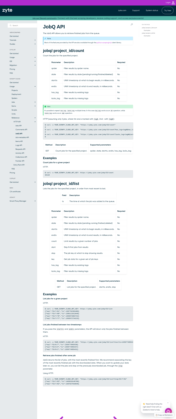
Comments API (21, 129)
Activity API (20, 153)
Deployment (16, 94)
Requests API (20, 149)
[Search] (22, 25)
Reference (15, 118)
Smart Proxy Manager (18, 201)
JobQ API (19, 133)
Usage (12, 57)
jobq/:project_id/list (148, 33)
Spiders (14, 98)
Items (14, 106)
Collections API (21, 157)
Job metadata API (22, 137)
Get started (14, 36)
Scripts (14, 110)
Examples (147, 30)
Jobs (13, 102)
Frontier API (20, 161)
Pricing (12, 69)
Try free (167, 10)
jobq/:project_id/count (149, 27)
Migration (13, 65)
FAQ (11, 73)
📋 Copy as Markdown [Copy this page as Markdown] (164, 415)
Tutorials (13, 40)
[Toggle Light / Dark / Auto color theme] (132, 24)
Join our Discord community (45, 18)
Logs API (19, 145)
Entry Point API (19, 165)
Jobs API (19, 126)
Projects (15, 90)
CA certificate (15, 191)
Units (14, 114)
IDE (11, 61)
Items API (19, 141)
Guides (12, 44)
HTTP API (17, 122)
